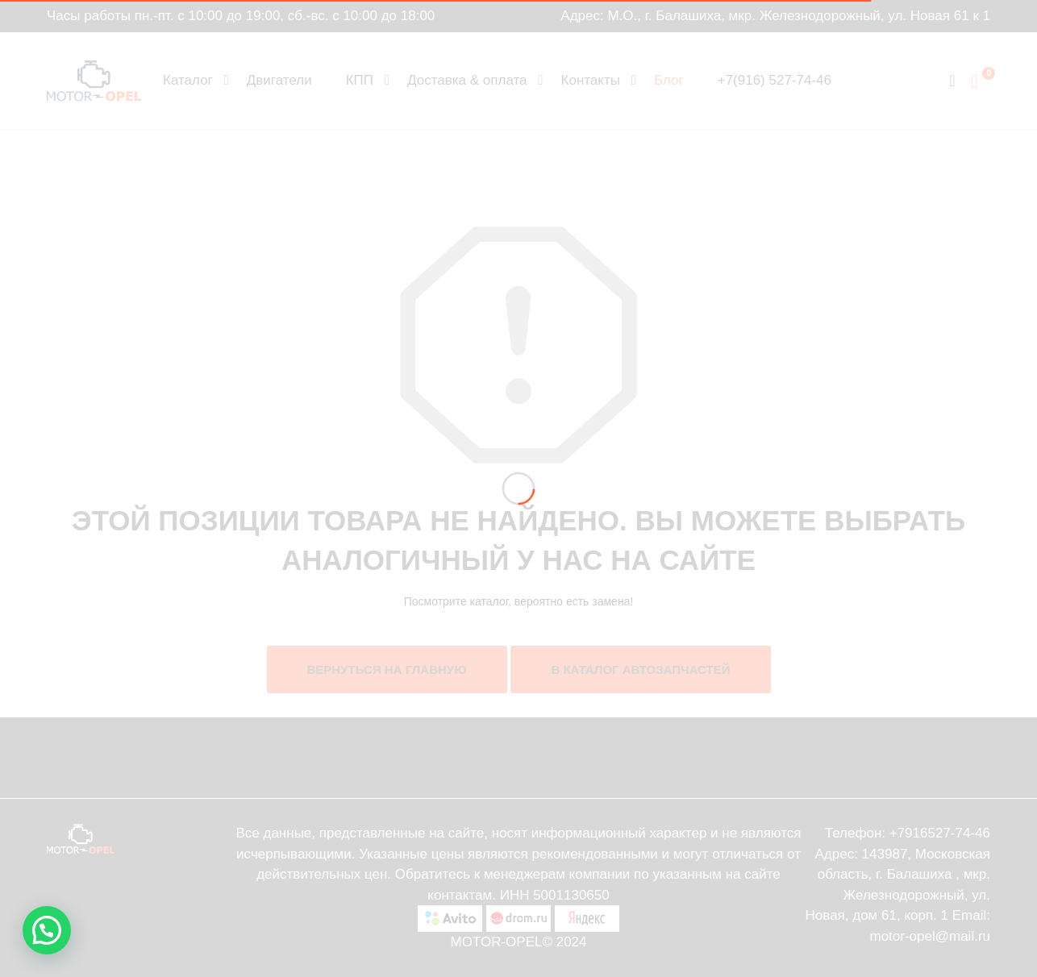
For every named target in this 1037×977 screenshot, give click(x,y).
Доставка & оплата (467, 80)
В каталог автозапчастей (640, 669)
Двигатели (279, 80)
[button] (47, 930)
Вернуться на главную (387, 669)
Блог (669, 80)
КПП (359, 80)
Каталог (188, 80)
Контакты (590, 80)
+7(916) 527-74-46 (774, 80)
